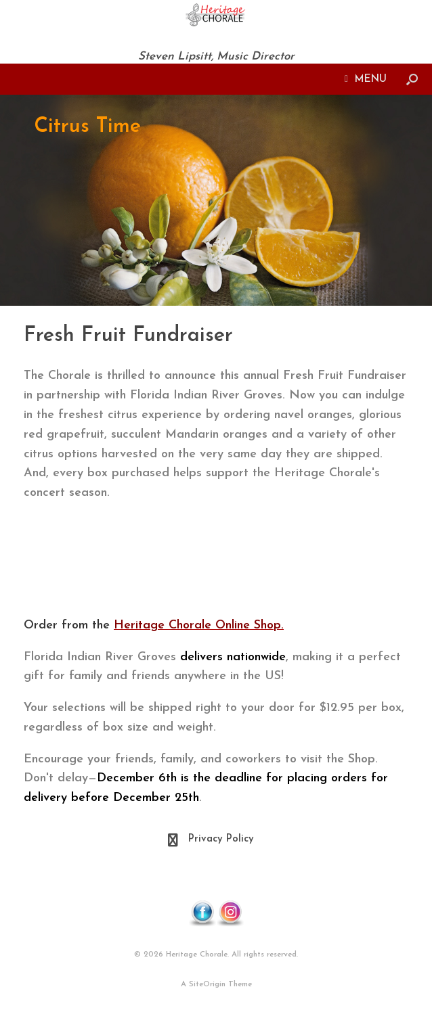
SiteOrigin (207, 984)
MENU (366, 79)
